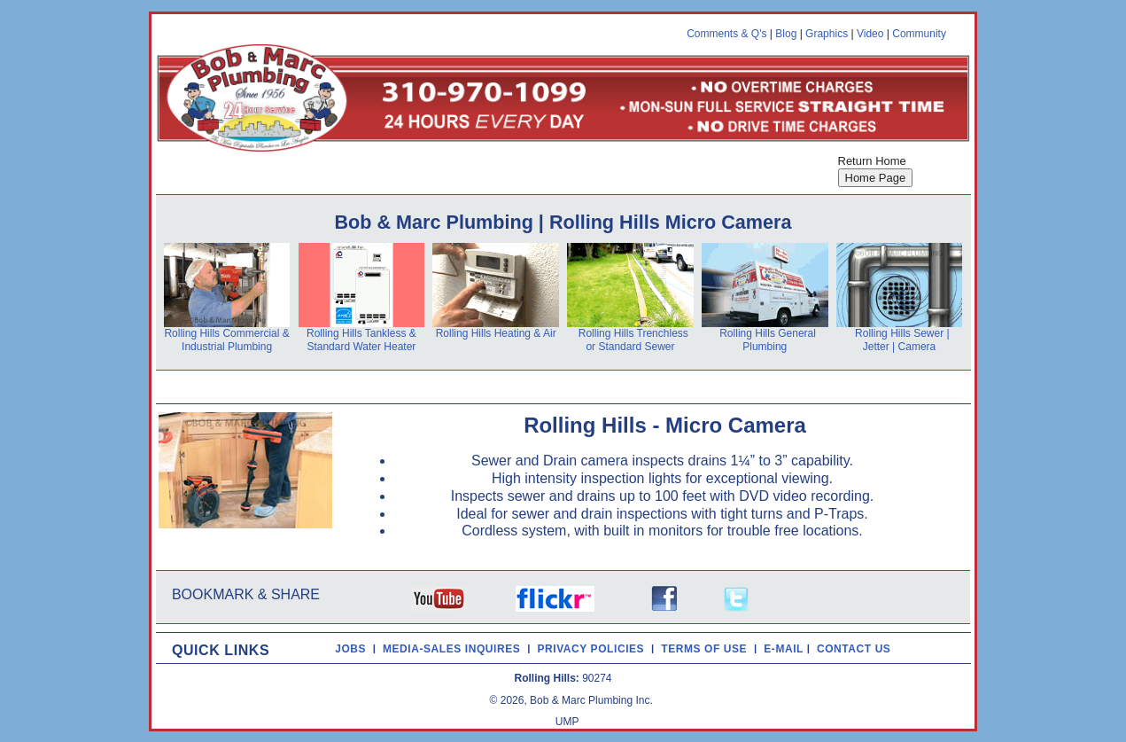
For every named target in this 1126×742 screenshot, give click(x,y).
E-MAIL (785, 648)
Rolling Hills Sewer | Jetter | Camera (902, 340)
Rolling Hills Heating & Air (496, 333)
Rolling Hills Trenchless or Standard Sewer (633, 340)
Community (919, 33)
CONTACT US (857, 648)
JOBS (350, 648)
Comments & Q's (726, 33)
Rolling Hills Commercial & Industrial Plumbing (226, 340)
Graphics (826, 33)
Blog (785, 33)
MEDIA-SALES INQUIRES (455, 648)
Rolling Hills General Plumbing (767, 340)
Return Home (872, 161)
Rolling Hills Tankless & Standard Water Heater (361, 340)
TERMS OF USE (707, 648)
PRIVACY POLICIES (594, 648)
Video (870, 33)
